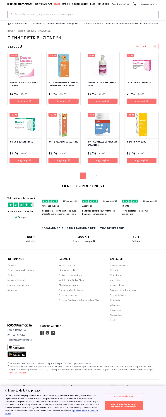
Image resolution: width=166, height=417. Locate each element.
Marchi (66, 4)
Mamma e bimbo (93, 23)
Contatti (11, 275)
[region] (83, 401)
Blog (93, 4)
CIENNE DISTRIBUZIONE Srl (38, 30)
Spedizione (12, 290)
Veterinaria (115, 305)
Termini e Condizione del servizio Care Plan (79, 300)
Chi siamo (11, 265)
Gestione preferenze (123, 396)
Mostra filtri (146, 46)
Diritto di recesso (67, 265)
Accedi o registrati (120, 4)
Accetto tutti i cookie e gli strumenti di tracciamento (123, 405)
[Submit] (11, 14)
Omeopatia (115, 300)
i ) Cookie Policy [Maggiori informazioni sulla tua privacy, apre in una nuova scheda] (79, 410)
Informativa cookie (67, 270)
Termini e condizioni (68, 295)
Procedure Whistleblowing (71, 290)
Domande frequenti (16, 280)
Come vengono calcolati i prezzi (22, 270)
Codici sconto (80, 4)
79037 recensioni (26, 211)
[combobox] (83, 14)
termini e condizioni (16, 372)
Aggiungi (24, 101)
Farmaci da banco (150, 23)
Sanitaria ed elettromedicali (122, 23)
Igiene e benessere (18, 23)
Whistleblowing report (69, 285)
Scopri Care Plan (47, 4)
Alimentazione (56, 23)
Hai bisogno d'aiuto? (149, 4)
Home (10, 30)
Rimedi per (103, 4)
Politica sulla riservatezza (70, 275)
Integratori (74, 23)
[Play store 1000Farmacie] (19, 354)
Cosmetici (38, 23)
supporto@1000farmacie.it (19, 339)
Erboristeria (115, 310)
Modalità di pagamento (18, 285)
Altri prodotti (116, 315)
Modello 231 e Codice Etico (71, 280)
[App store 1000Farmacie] (19, 347)
